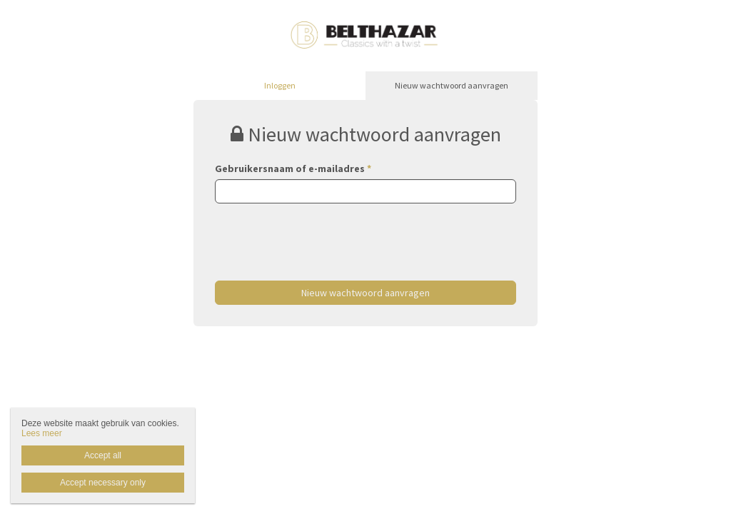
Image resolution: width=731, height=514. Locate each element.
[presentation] (323, 231)
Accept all (102, 455)
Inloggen (280, 85)
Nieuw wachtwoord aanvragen (451, 85)
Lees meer (41, 433)
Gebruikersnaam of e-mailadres (293, 168)
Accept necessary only (103, 483)
